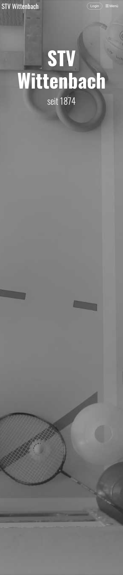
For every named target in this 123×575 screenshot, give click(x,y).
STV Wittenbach (20, 6)
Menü (112, 6)
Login (94, 6)
